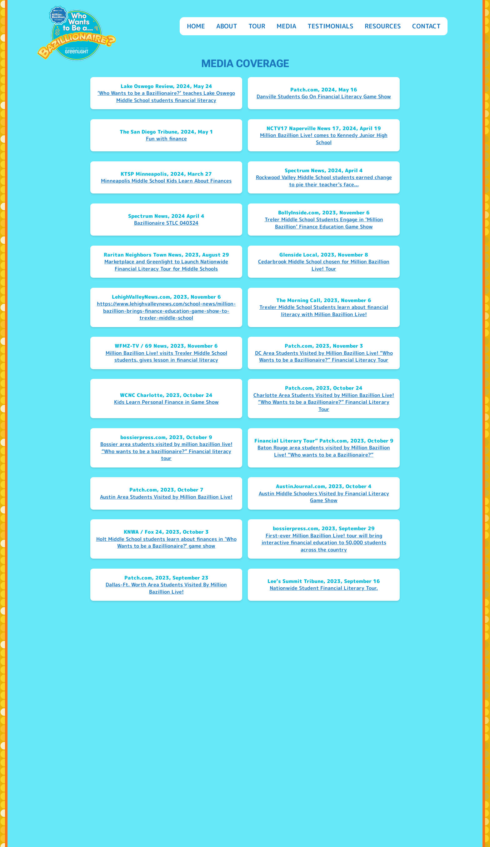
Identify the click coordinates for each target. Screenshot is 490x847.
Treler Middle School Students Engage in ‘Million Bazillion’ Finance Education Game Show (324, 223)
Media (286, 26)
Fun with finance (166, 138)
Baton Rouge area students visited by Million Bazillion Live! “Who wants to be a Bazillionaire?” (324, 451)
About (226, 26)
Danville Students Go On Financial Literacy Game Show (324, 96)
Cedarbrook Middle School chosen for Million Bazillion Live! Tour (323, 265)
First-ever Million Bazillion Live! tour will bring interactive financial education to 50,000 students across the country (324, 542)
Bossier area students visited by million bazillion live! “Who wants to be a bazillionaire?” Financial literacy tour (166, 451)
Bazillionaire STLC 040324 (166, 222)
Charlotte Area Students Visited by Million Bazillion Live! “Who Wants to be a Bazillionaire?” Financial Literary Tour (323, 402)
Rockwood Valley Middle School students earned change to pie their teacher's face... (324, 181)
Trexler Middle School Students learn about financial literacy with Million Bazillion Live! (323, 311)
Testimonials (330, 26)
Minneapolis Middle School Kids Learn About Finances (166, 180)
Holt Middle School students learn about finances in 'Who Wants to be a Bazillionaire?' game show (166, 543)
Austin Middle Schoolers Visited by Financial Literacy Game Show (324, 497)
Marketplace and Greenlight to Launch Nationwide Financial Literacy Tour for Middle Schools (166, 265)
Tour (256, 26)
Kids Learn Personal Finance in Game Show (166, 402)
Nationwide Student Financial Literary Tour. (324, 588)
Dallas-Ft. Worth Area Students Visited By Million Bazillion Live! (166, 588)
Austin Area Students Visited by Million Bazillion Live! (166, 496)
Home (196, 26)
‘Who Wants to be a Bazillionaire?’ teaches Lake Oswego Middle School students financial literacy (166, 97)
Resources (383, 26)
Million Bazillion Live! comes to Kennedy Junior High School (324, 139)
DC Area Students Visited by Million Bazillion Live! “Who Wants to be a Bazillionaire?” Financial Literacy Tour (324, 357)
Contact (426, 26)
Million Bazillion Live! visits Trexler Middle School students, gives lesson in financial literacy (166, 357)
